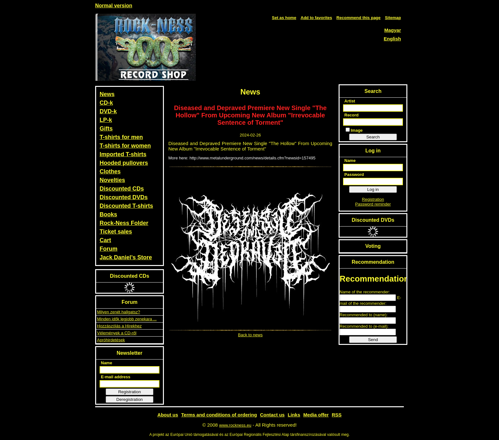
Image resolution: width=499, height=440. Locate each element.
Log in (373, 189)
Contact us (272, 414)
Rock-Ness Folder (124, 223)
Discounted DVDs (124, 197)
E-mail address (115, 376)
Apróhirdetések (111, 340)
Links (294, 414)
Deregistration (129, 399)
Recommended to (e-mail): (364, 326)
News (107, 94)
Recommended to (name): (364, 314)
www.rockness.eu (235, 425)
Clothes (110, 171)
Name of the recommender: (365, 292)
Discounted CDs (122, 188)
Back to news (250, 334)
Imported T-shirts (123, 154)
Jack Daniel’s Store (126, 257)
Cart (105, 240)
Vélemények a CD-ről (117, 333)
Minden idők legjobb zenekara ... (127, 319)
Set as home (284, 17)
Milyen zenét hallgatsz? (118, 312)
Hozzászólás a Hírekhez (119, 326)
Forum (108, 249)
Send (373, 339)
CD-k (106, 103)
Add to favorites (316, 17)
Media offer (316, 414)
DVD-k (108, 111)
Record (351, 115)
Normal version (113, 5)
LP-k (106, 120)
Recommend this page (358, 17)
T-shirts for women (125, 146)
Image (354, 130)
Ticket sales (116, 231)
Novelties (112, 180)
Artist (349, 101)
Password (354, 174)
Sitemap (393, 17)
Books (108, 214)
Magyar (392, 30)
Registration (129, 391)
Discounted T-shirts (126, 206)
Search (373, 137)
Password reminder (373, 204)
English (392, 38)
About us (168, 414)
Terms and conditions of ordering (219, 414)
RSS (337, 414)
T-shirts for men (121, 137)
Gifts (106, 128)
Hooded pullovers (124, 163)
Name (106, 362)
